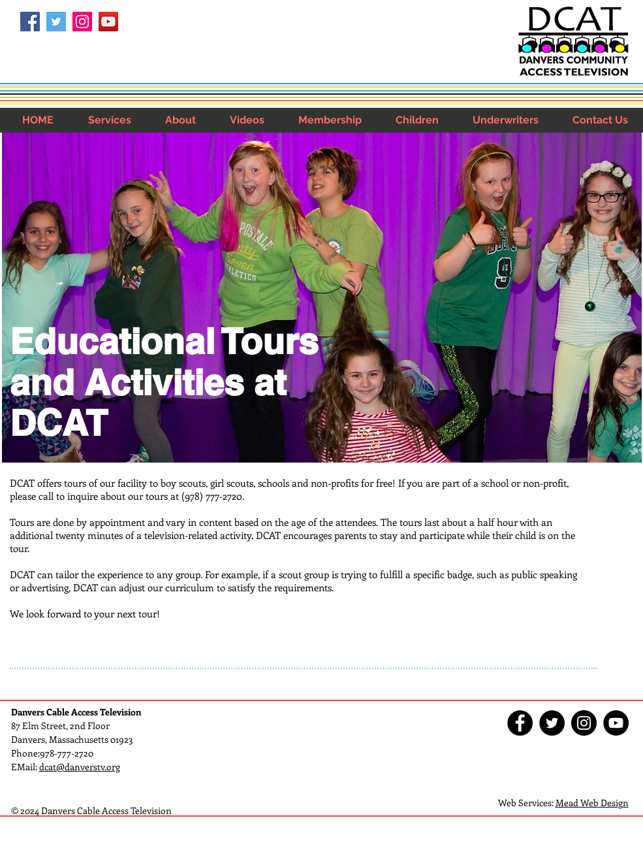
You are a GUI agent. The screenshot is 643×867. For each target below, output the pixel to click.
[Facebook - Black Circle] (520, 723)
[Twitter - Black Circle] (552, 723)
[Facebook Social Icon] (30, 21)
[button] (109, 120)
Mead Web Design (592, 802)
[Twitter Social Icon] (56, 21)
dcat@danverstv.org (79, 767)
